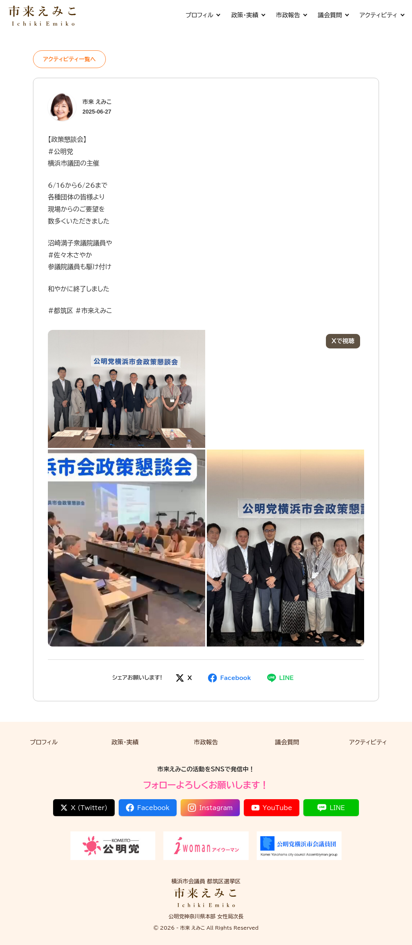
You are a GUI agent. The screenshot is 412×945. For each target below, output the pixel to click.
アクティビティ (382, 15)
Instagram (210, 808)
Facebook (147, 808)
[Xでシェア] (183, 677)
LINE (331, 807)
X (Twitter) (83, 807)
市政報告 (291, 15)
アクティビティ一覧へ (69, 59)
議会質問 (333, 15)
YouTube (272, 808)
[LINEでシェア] (280, 677)
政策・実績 (248, 15)
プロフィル (202, 15)
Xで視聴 (343, 341)
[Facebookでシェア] (229, 677)
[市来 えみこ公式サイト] (43, 15)
